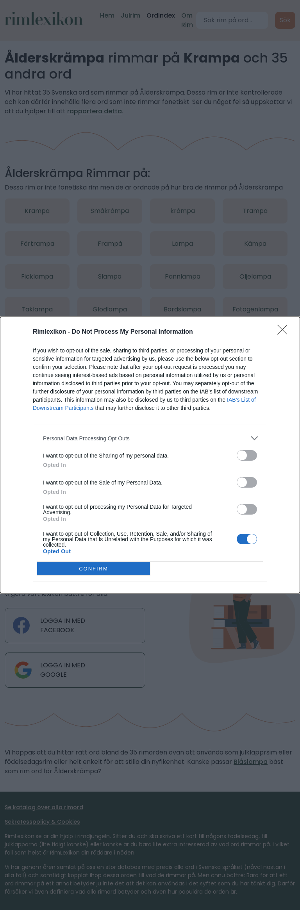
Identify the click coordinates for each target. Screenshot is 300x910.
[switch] (247, 455)
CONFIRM (93, 568)
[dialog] (150, 455)
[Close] (284, 332)
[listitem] (150, 438)
